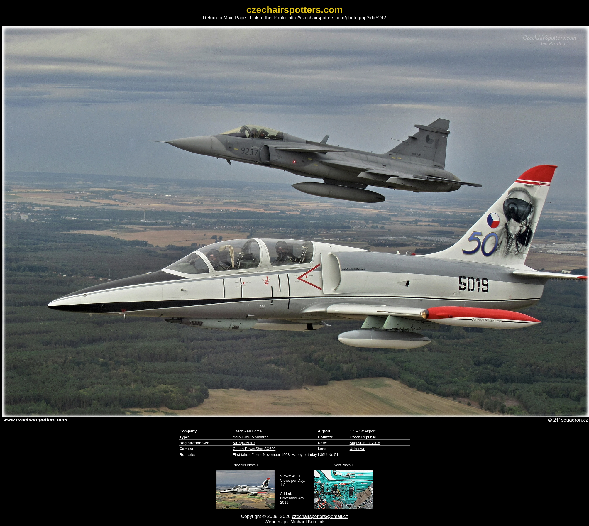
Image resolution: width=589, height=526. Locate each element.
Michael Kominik (307, 521)
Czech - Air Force (247, 431)
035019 (248, 443)
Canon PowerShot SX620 (254, 448)
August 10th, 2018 (365, 443)
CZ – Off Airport (363, 431)
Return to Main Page (224, 17)
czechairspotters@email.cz (320, 516)
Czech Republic (363, 437)
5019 (237, 443)
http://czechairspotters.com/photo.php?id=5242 (337, 17)
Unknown (357, 448)
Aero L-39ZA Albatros (250, 437)
